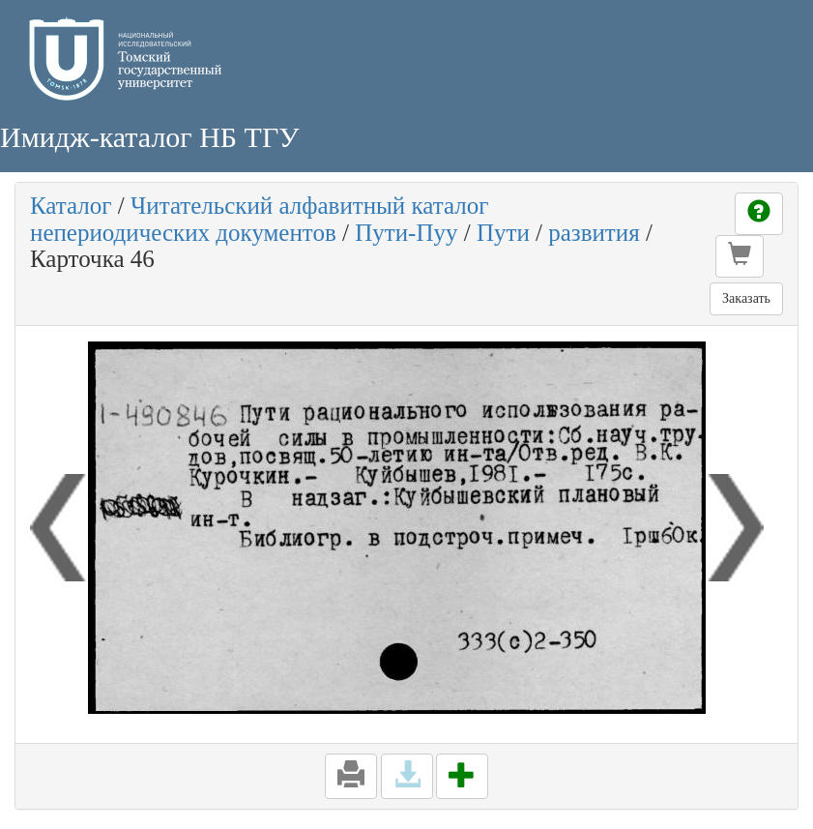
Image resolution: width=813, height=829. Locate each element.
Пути (503, 233)
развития (593, 233)
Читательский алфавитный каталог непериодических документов (259, 219)
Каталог (71, 205)
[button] (739, 256)
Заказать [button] (746, 298)
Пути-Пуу (406, 233)
